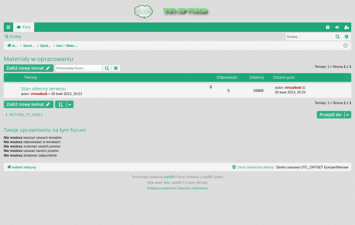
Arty (167, 182)
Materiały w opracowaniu (38, 59)
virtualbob (39, 94)
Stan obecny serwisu (43, 88)
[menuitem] (327, 27)
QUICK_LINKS (9, 28)
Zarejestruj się (68, 36)
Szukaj (15, 36)
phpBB (168, 177)
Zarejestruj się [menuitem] (347, 28)
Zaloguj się (39, 36)
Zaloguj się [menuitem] (338, 28)
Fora (26, 27)
